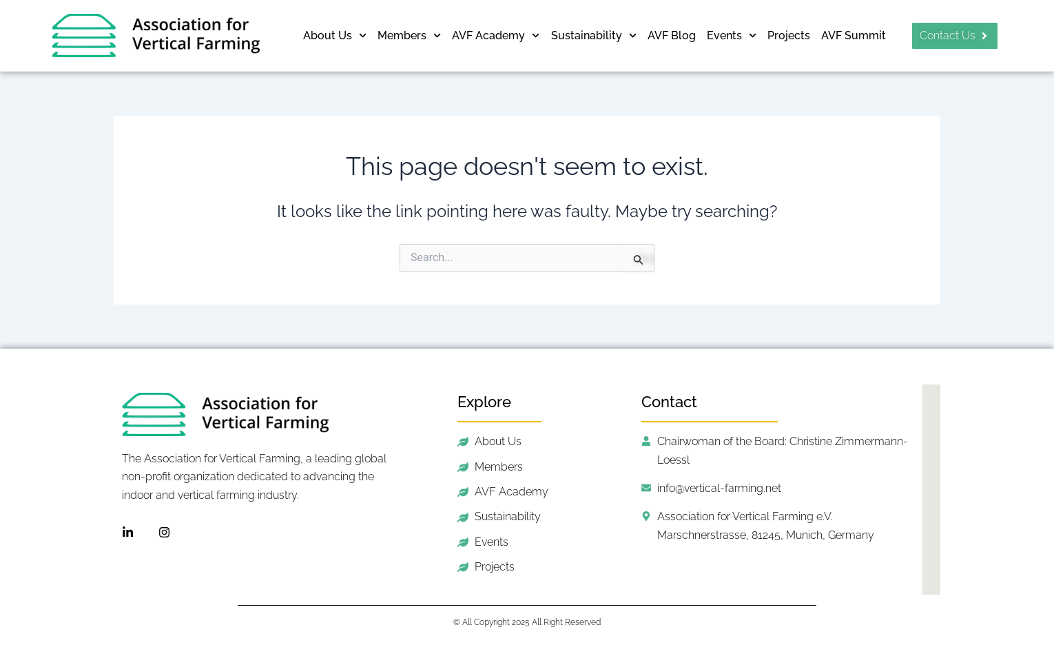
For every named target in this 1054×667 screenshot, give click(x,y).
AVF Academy (495, 35)
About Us (334, 35)
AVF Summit (853, 35)
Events (731, 35)
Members (409, 35)
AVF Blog (672, 35)
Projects (788, 35)
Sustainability (594, 35)
